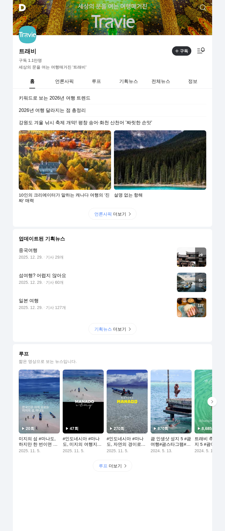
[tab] (32, 81)
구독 (181, 51)
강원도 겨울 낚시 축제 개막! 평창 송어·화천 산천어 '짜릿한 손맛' (85, 122)
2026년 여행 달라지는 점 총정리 (52, 110)
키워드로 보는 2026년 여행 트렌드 (55, 97)
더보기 (112, 214)
